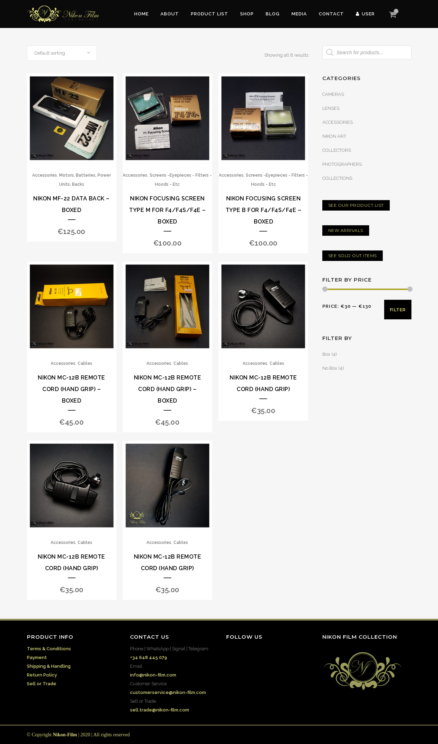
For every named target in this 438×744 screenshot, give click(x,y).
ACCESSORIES (337, 122)
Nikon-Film (65, 734)
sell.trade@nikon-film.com (159, 710)
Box (326, 354)
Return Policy (42, 675)
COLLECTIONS (337, 178)
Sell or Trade (41, 683)
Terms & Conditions (49, 648)
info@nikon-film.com (153, 675)
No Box (329, 368)
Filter (398, 309)
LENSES (330, 108)
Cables (85, 363)
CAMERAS (333, 94)
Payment (37, 657)
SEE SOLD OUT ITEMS (352, 255)
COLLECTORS (336, 150)
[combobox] (62, 53)
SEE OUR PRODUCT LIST (356, 205)
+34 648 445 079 (148, 657)
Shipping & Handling (49, 666)
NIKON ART (334, 136)
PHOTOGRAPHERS (342, 164)
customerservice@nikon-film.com (168, 692)
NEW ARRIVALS (345, 230)
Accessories (44, 175)
